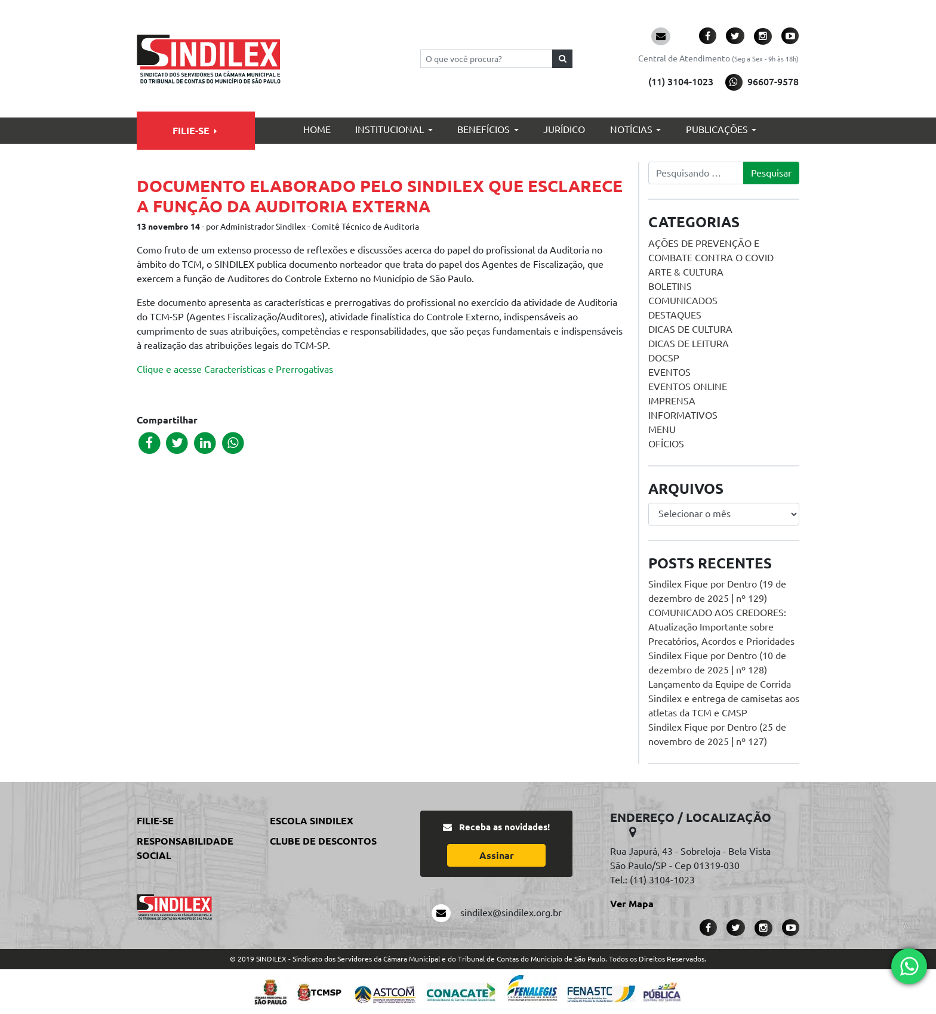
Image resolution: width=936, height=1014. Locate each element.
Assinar (496, 855)
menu (662, 429)
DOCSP (663, 358)
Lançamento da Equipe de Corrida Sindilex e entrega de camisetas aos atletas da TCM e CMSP (723, 698)
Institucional (389, 129)
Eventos (669, 372)
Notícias (631, 129)
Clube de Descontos (323, 841)
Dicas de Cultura (690, 329)
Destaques (674, 315)
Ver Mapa (632, 903)
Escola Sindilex (311, 820)
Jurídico (564, 129)
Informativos (683, 415)
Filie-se (191, 130)
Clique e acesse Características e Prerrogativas (235, 369)
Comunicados (683, 300)
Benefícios (483, 129)
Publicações (717, 129)
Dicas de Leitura (688, 343)
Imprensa (671, 400)
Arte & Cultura (685, 272)
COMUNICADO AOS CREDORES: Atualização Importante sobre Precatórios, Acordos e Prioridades (721, 627)
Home (317, 129)
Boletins (670, 286)
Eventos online (687, 386)
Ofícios (666, 443)
